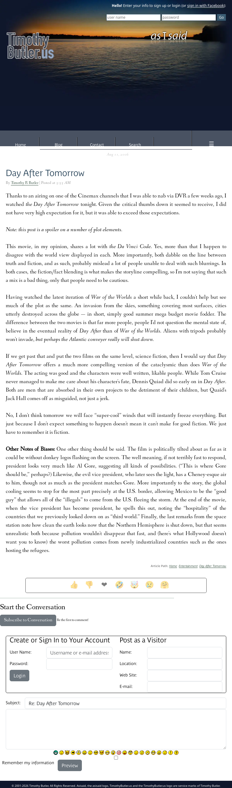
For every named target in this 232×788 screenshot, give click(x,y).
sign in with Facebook (205, 5)
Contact (97, 145)
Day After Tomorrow (45, 173)
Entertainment (188, 566)
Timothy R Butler (24, 183)
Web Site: (128, 675)
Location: (128, 663)
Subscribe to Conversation (28, 620)
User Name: (21, 652)
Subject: (13, 702)
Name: (126, 652)
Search (135, 145)
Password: (19, 663)
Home (20, 145)
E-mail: (126, 686)
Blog (59, 145)
